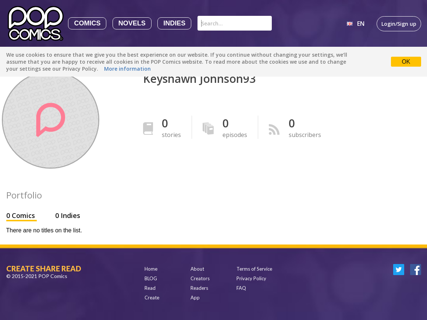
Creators (200, 278)
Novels (132, 23)
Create (152, 297)
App (195, 297)
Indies (174, 23)
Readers (199, 288)
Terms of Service (254, 269)
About (197, 269)
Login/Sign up (398, 23)
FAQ (241, 288)
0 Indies (67, 215)
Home (151, 269)
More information (127, 68)
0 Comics (21, 215)
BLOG (151, 278)
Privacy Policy (251, 278)
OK (406, 62)
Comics (87, 23)
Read (150, 288)
